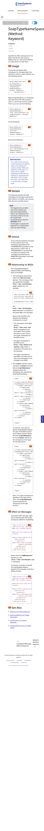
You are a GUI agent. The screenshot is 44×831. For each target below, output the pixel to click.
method (26, 58)
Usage (10, 46)
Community (35, 11)
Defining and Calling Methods (20, 612)
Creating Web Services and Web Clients (21, 200)
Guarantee (19, 660)
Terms (12, 660)
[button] (9, 66)
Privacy (8, 660)
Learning (11, 11)
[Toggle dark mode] (34, 22)
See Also (11, 51)
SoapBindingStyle (16, 220)
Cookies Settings (15, 662)
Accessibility (28, 660)
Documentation (22, 11)
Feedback (42, 418)
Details (11, 48)
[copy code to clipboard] (29, 81)
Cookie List (23, 662)
